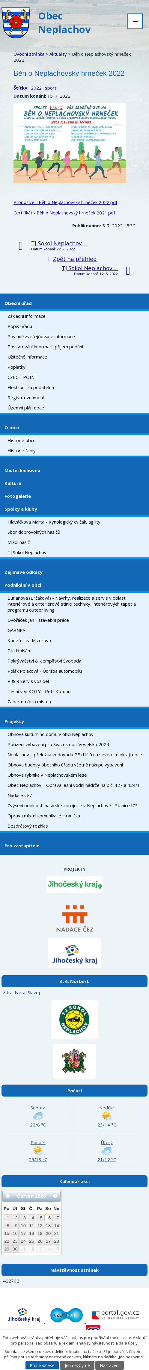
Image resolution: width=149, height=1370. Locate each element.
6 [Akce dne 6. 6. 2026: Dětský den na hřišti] (49, 1217)
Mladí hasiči (19, 542)
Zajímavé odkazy (23, 572)
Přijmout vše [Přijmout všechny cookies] (42, 1365)
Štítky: (20, 88)
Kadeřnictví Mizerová (29, 640)
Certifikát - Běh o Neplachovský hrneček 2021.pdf (64, 213)
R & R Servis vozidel (28, 681)
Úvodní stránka (28, 54)
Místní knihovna (22, 470)
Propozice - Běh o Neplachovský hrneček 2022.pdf (65, 202)
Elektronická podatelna (30, 387)
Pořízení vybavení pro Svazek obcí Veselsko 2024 (58, 744)
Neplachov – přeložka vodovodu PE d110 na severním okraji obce (74, 754)
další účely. (129, 1343)
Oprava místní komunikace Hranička (43, 816)
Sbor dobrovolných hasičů (33, 532)
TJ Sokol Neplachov (26, 552)
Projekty (14, 721)
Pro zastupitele (21, 846)
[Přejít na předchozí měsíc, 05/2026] (7, 1195)
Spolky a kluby (20, 509)
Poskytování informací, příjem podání (45, 347)
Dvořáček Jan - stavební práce (38, 620)
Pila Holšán (18, 651)
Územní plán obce (25, 408)
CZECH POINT (22, 377)
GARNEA (16, 630)
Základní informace (26, 316)
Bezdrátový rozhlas (27, 826)
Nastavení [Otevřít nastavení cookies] (109, 1365)
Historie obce (21, 440)
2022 (36, 88)
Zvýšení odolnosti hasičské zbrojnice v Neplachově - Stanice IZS (72, 805)
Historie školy (21, 450)
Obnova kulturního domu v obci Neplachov (50, 734)
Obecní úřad (18, 303)
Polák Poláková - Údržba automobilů (44, 671)
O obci (11, 427)
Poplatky (16, 367)
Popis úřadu (19, 326)
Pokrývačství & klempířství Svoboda (44, 661)
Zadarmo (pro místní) (29, 701)
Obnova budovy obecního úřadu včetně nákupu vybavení (65, 765)
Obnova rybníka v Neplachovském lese (47, 775)
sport (50, 88)
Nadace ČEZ (19, 795)
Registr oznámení (25, 397)
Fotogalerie (17, 496)
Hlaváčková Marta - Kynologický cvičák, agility (53, 522)
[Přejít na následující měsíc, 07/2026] (55, 1195)
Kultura (12, 483)
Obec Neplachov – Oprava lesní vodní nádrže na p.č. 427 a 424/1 (73, 785)
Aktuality (58, 54)
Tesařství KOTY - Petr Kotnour (39, 691)
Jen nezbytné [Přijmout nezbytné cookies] (77, 1365)
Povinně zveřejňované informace (41, 336)
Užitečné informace (27, 357)
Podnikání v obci (22, 585)
